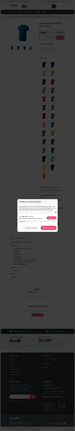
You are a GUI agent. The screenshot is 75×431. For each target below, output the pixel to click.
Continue (51, 218)
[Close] (55, 212)
